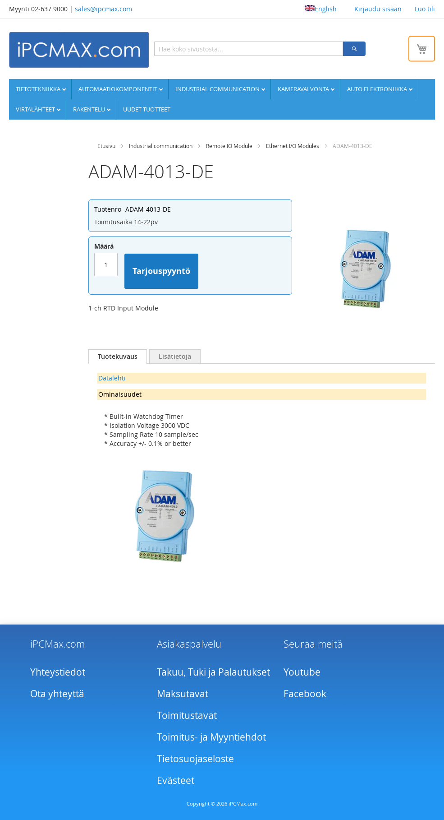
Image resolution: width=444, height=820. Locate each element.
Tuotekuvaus (117, 356)
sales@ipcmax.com (103, 9)
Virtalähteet (36, 109)
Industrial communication (218, 89)
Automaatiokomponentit (118, 89)
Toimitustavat (187, 715)
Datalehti (112, 378)
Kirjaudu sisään (378, 9)
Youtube (302, 672)
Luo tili (425, 9)
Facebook (305, 693)
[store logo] (79, 50)
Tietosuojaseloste (195, 758)
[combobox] (248, 49)
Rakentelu (89, 109)
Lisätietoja (175, 356)
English (321, 9)
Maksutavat (182, 693)
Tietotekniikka (39, 89)
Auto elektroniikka (377, 89)
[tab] (117, 356)
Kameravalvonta (304, 89)
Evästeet (175, 780)
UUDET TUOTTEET (146, 109)
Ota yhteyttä (57, 693)
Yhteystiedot (57, 672)
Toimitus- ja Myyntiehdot (211, 737)
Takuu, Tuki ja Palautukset (213, 672)
